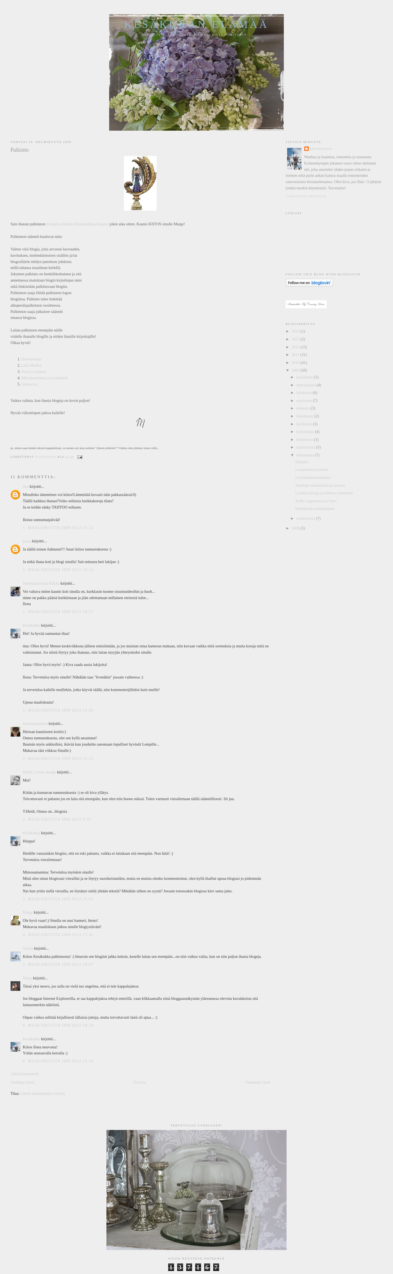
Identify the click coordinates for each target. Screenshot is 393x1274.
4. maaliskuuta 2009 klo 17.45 (58, 934)
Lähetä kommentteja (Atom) (42, 1093)
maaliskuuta (306, 447)
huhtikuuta (305, 439)
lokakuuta (304, 392)
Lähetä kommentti (24, 1074)
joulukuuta (305, 377)
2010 (296, 362)
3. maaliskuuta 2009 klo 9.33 (57, 819)
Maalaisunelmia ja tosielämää (44, 378)
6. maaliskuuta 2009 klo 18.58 (58, 1025)
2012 (296, 347)
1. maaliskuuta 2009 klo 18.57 (58, 611)
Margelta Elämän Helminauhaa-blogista (77, 224)
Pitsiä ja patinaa (33, 371)
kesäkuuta (304, 424)
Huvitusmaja (31, 359)
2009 (296, 370)
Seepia (28, 948)
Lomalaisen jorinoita (311, 469)
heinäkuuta (305, 416)
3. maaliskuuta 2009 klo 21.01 (58, 899)
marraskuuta (306, 385)
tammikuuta (306, 518)
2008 (296, 528)
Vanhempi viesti (257, 1082)
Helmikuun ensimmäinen (315, 508)
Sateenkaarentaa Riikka (41, 583)
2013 (296, 339)
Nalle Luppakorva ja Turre (316, 501)
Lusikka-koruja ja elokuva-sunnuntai (324, 493)
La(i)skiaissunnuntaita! (313, 477)
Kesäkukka (31, 625)
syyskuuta (304, 400)
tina (25, 486)
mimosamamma (35, 723)
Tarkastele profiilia (306, 196)
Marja (27, 978)
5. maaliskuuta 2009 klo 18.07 (58, 964)
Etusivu (140, 1082)
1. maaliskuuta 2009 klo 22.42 (58, 710)
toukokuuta (305, 431)
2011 (296, 354)
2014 (296, 331)
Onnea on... (30, 384)
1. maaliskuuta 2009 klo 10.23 (58, 569)
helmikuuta (305, 455)
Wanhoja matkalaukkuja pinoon (320, 485)
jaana (27, 541)
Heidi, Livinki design (39, 772)
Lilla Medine (31, 365)
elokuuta (303, 408)
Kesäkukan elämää (196, 24)
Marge (28, 912)
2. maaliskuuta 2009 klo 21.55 (58, 758)
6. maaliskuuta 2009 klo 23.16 (58, 1061)
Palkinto (301, 462)
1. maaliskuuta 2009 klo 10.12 (58, 527)
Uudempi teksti (22, 1082)
